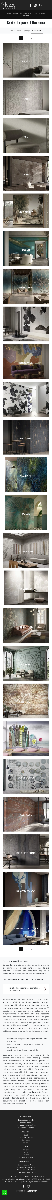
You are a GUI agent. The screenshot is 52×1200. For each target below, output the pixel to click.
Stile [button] (19, 30)
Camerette (26, 1140)
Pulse (26, 513)
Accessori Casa (17, 13)
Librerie (26, 1155)
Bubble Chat (26, 777)
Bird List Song (25, 853)
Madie (26, 1152)
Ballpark (26, 815)
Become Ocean (25, 890)
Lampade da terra (26, 1122)
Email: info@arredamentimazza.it (35, 1182)
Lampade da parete (26, 1127)
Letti (26, 1135)
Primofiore (26, 627)
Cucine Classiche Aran (26, 1170)
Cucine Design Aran (26, 1165)
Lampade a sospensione (26, 1125)
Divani (26, 1150)
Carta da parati (28, 13)
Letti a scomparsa (26, 1137)
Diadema (26, 438)
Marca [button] (12, 30)
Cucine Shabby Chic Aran (26, 1172)
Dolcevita (26, 363)
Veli (25, 136)
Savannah (26, 551)
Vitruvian (26, 702)
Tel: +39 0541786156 (12, 1182)
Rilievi (26, 61)
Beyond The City (26, 740)
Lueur (26, 250)
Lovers (26, 664)
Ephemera (26, 287)
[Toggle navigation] (47, 5)
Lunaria (26, 174)
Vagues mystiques (26, 928)
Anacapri (26, 476)
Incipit (26, 325)
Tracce (26, 99)
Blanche (26, 589)
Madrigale (26, 212)
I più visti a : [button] (37, 30)
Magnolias (26, 400)
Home (9, 13)
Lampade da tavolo (26, 1120)
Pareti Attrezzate (26, 1157)
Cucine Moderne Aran (26, 1167)
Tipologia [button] (26, 30)
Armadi (26, 1142)
